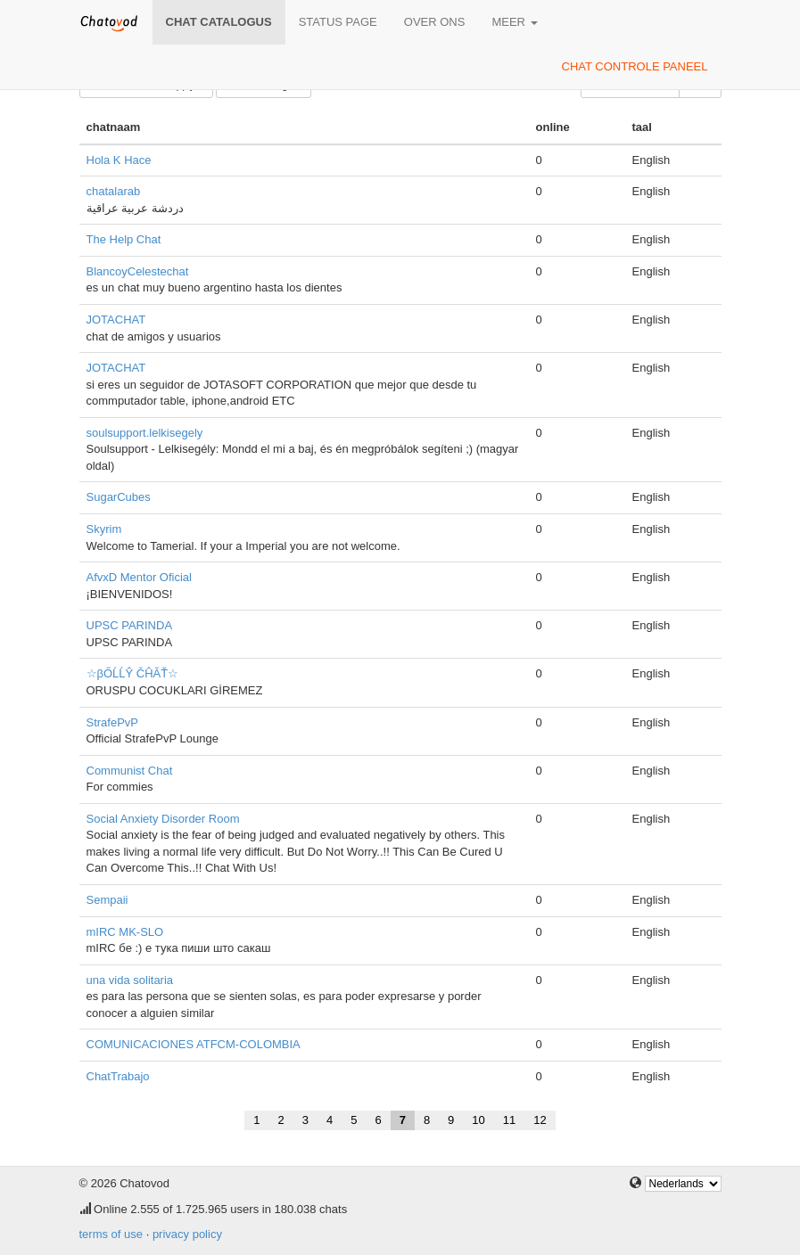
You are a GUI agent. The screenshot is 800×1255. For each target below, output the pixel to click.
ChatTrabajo (118, 1076)
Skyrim (104, 529)
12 (539, 1120)
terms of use (111, 1234)
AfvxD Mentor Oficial (139, 577)
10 (478, 1120)
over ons (435, 22)
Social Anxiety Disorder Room (163, 818)
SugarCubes (119, 497)
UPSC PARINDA (130, 625)
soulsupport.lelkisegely (145, 432)
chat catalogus (219, 22)
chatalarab (114, 191)
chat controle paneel (635, 66)
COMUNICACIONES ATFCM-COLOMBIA (194, 1044)
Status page (338, 22)
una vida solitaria (130, 980)
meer (514, 22)
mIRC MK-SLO (125, 932)
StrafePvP (113, 722)
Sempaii (107, 899)
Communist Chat (130, 770)
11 (509, 1120)
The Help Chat (124, 239)
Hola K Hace (119, 160)
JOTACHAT (116, 319)
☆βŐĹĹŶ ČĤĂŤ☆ (133, 673)
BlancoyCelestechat (138, 271)
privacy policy (187, 1234)
